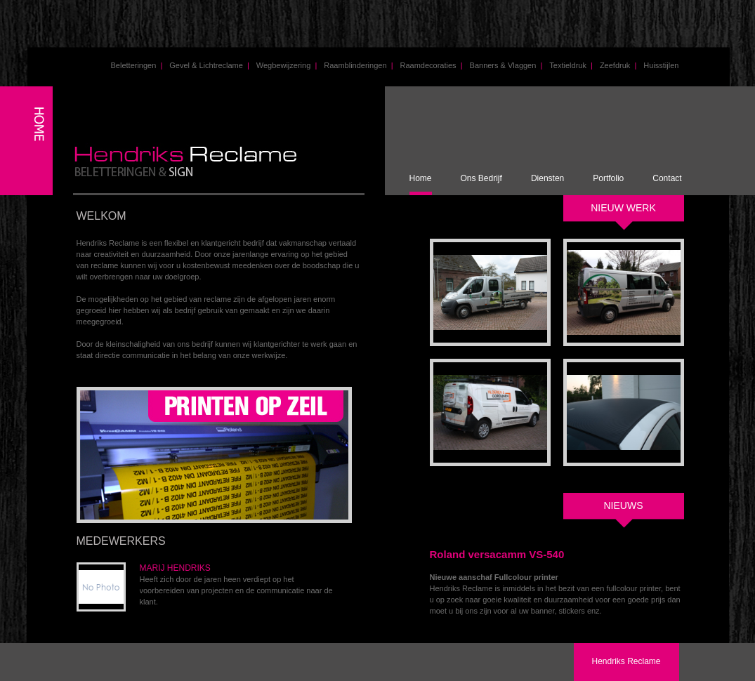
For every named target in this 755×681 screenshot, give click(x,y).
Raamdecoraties (431, 65)
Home (420, 178)
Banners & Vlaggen (506, 65)
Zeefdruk (618, 65)
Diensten (547, 178)
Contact (666, 178)
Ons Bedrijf (481, 178)
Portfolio (608, 178)
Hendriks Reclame (625, 661)
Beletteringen (137, 65)
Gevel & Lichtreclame (209, 65)
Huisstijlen (660, 65)
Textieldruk (571, 65)
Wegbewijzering (286, 65)
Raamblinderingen (358, 65)
